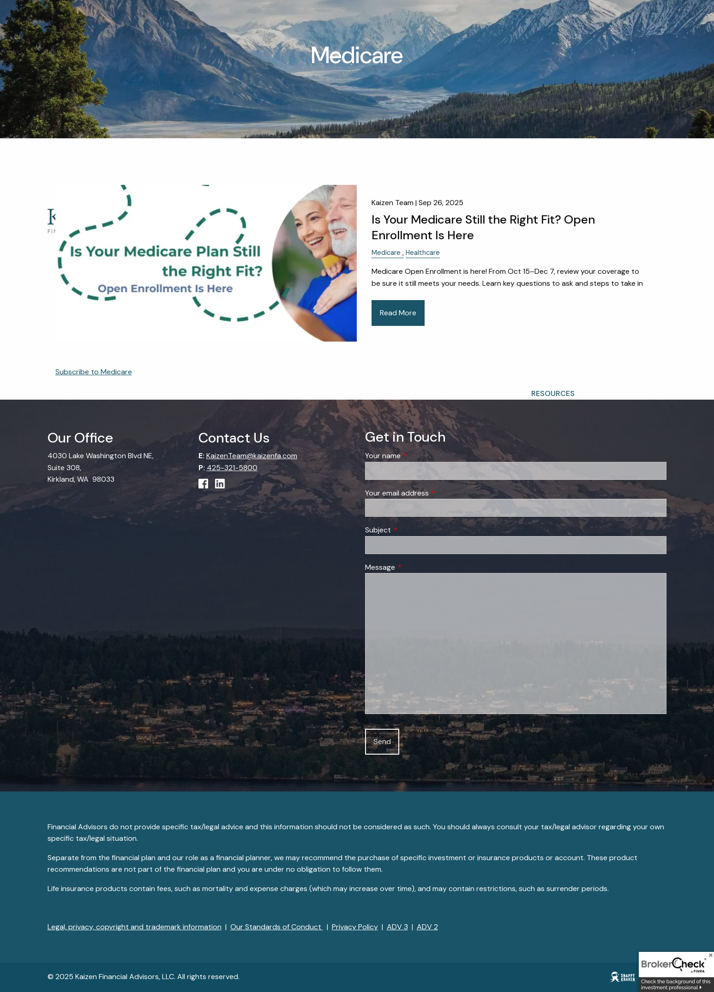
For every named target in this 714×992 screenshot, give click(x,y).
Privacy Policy (355, 927)
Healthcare (423, 252)
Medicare (386, 252)
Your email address (432, 493)
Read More (398, 313)
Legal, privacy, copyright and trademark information (135, 927)
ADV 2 (427, 927)
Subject (413, 530)
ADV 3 (397, 927)
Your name (418, 456)
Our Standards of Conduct (276, 927)
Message (415, 567)
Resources (553, 393)
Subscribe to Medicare (93, 372)
